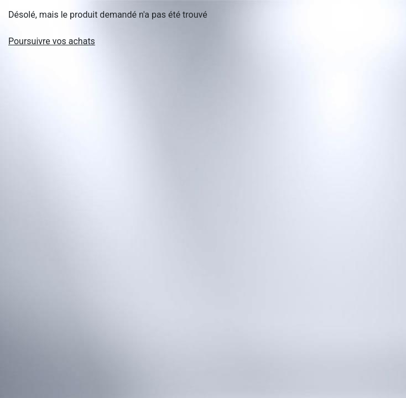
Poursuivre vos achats (51, 41)
